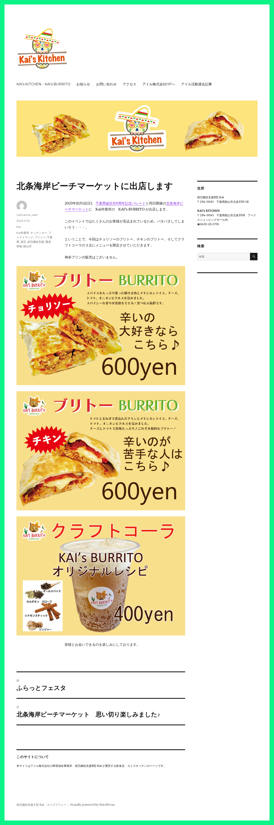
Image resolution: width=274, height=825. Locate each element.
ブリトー (40, 237)
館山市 (27, 246)
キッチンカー (38, 232)
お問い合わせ (106, 84)
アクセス (129, 84)
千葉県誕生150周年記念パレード (120, 203)
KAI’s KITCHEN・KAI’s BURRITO (43, 84)
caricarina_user (27, 214)
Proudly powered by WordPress (92, 805)
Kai (18, 226)
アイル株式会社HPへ (158, 84)
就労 (23, 241)
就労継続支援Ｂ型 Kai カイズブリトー (41, 805)
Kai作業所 (22, 232)
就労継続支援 (35, 241)
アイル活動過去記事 (196, 84)
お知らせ (83, 84)
